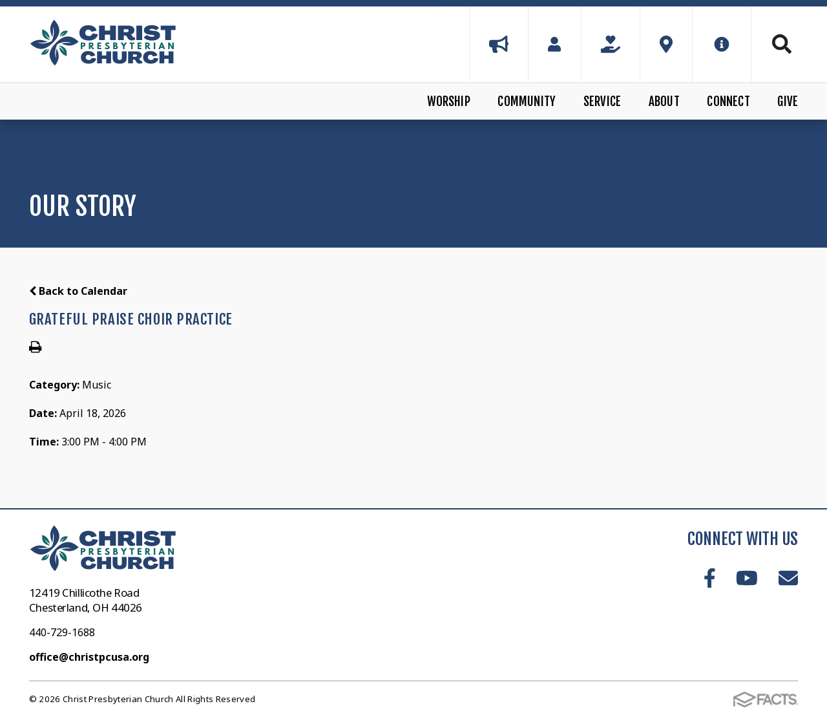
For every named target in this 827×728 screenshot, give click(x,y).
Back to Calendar (78, 291)
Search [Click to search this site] (781, 44)
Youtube (747, 578)
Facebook (710, 578)
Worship (448, 101)
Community (526, 101)
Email (788, 578)
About (664, 101)
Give (787, 101)
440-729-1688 (62, 632)
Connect (728, 101)
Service (602, 101)
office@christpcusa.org (89, 657)
